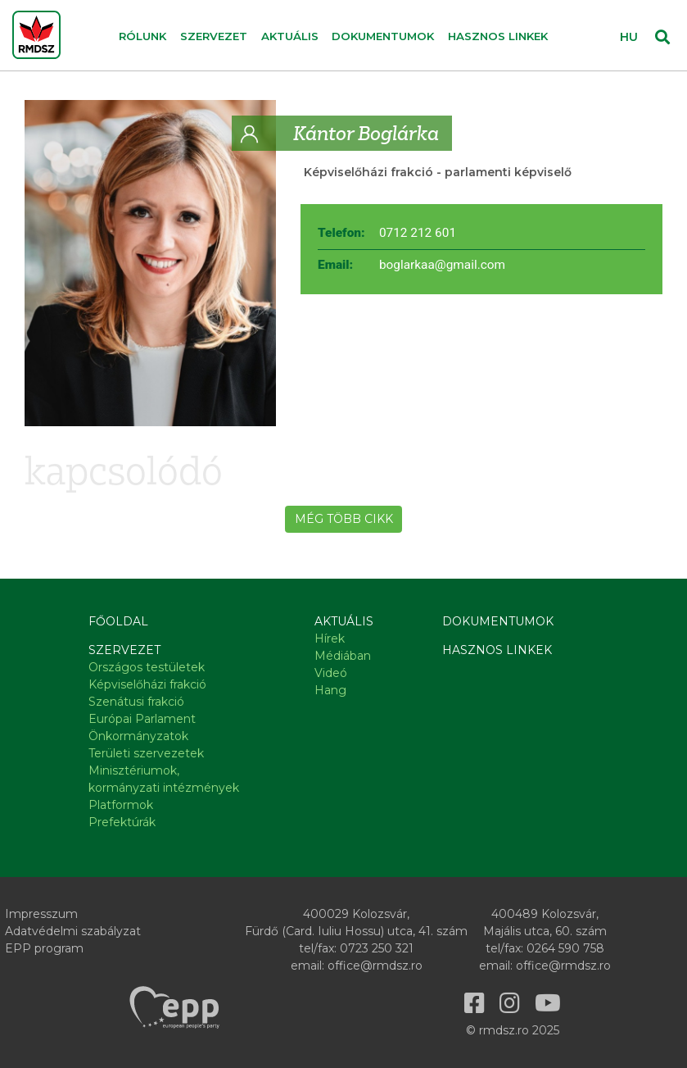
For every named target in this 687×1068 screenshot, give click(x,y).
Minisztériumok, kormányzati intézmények (163, 779)
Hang (330, 690)
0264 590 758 (565, 948)
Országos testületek (146, 667)
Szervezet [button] (213, 36)
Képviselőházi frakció (368, 172)
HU (629, 37)
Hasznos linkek (498, 36)
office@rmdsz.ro (375, 965)
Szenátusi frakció (136, 701)
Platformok (120, 805)
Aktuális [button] (290, 36)
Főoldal (118, 621)
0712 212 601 (417, 232)
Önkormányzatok (138, 736)
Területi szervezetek (146, 753)
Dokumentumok (383, 36)
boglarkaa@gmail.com (442, 264)
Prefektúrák (122, 822)
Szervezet (124, 650)
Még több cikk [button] (344, 518)
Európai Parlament (142, 718)
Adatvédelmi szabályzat (73, 931)
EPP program (44, 948)
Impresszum (41, 914)
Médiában (342, 655)
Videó (330, 673)
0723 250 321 (377, 948)
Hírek (329, 638)
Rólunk (142, 36)
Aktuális (343, 621)
